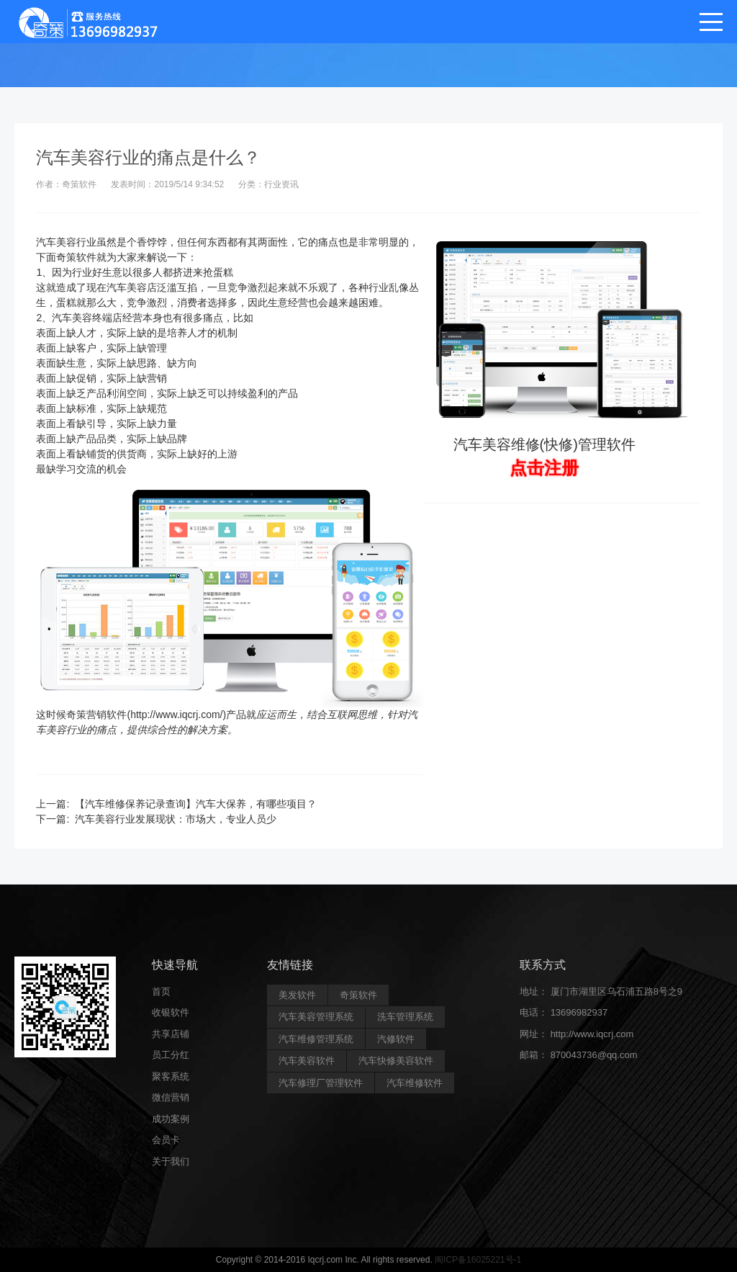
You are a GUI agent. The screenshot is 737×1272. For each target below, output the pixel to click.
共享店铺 (170, 1034)
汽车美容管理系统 (316, 1016)
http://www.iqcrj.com (592, 1034)
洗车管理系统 (405, 1016)
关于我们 (170, 1161)
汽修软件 (396, 1039)
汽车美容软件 (307, 1060)
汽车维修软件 (414, 1083)
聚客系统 (170, 1076)
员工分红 (170, 1054)
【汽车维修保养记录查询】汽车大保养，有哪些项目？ (196, 804)
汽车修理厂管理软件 (321, 1083)
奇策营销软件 (96, 714)
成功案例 (170, 1119)
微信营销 (170, 1097)
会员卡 (166, 1139)
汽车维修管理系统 (316, 1039)
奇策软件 (76, 257)
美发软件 (297, 995)
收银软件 (170, 1012)
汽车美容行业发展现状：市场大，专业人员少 (175, 819)
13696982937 (579, 1012)
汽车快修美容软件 (395, 1060)
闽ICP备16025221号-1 (478, 1260)
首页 (161, 991)
